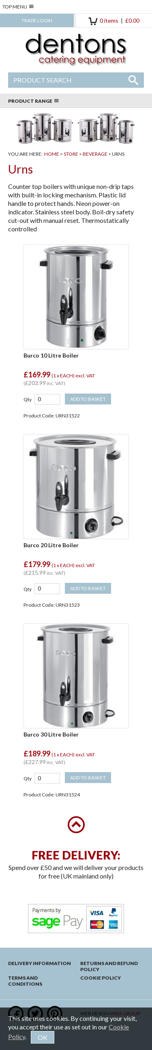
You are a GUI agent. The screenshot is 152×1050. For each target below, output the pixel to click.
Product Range (33, 101)
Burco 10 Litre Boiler (51, 355)
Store (71, 154)
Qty (28, 399)
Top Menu (18, 7)
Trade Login (36, 20)
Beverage (95, 154)
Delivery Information (39, 963)
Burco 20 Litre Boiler (51, 545)
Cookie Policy (100, 978)
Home (51, 154)
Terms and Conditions (25, 981)
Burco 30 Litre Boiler (51, 734)
